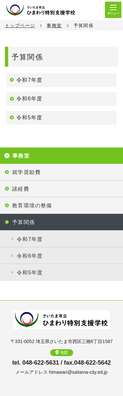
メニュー (113, 10)
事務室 (54, 25)
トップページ (20, 25)
